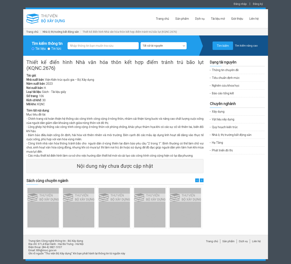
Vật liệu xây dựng (223, 119)
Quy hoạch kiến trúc (225, 127)
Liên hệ (254, 18)
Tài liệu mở (218, 18)
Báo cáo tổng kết (223, 93)
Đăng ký (258, 3)
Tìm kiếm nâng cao (246, 45)
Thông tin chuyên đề (225, 70)
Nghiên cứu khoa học (225, 85)
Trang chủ (162, 18)
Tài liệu (40, 49)
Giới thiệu (237, 18)
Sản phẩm (182, 18)
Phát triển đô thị (222, 150)
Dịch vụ (200, 18)
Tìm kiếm (223, 45)
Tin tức (56, 49)
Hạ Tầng (217, 142)
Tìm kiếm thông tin (47, 44)
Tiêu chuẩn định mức (226, 77)
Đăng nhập (240, 3)
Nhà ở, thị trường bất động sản (61, 31)
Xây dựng (218, 111)
